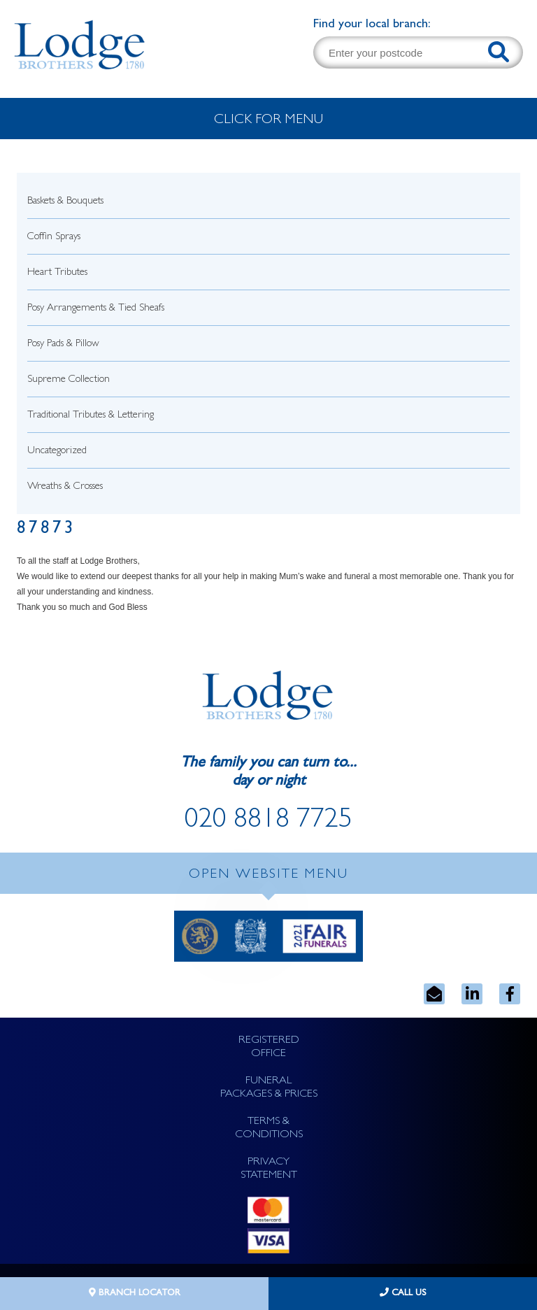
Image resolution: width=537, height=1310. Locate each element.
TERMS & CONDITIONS (269, 1128)
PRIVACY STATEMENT (269, 1169)
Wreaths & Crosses (65, 487)
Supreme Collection (68, 380)
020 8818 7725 (268, 822)
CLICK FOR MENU (268, 120)
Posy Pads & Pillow (63, 344)
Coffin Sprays (53, 237)
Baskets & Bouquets (65, 202)
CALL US (403, 1293)
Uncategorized (57, 451)
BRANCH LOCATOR (134, 1293)
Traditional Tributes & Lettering (90, 416)
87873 (46, 530)
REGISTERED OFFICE (268, 1047)
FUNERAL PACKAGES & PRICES (268, 1088)
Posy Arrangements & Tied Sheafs (95, 309)
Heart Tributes (57, 273)
